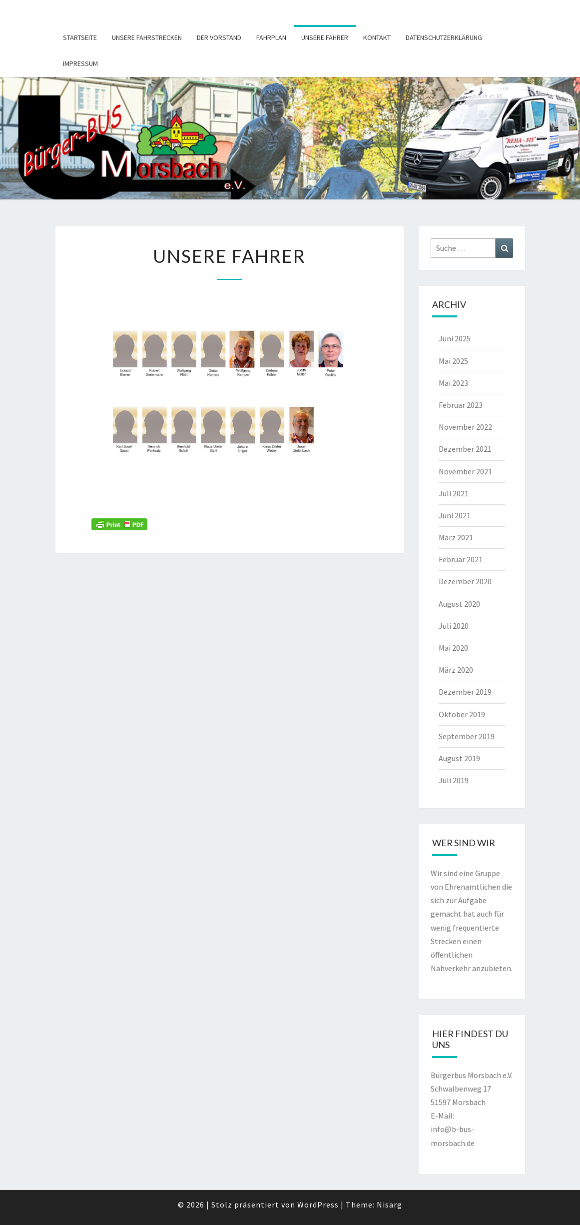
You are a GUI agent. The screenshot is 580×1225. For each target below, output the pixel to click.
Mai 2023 (453, 383)
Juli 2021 (454, 493)
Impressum (80, 63)
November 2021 (465, 471)
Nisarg (389, 1205)
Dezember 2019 (465, 692)
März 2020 (456, 670)
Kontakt (377, 37)
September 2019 (467, 736)
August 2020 (459, 604)
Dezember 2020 (465, 581)
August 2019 (459, 758)
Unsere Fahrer (324, 37)
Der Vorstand (219, 37)
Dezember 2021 (465, 449)
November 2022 (465, 427)
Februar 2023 (461, 405)
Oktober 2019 (462, 714)
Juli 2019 (454, 780)
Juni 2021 (455, 515)
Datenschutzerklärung (444, 37)
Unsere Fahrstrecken (147, 37)
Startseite (80, 37)
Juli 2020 (454, 626)
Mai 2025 (453, 361)
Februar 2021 (461, 559)
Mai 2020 (453, 648)
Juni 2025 (455, 338)
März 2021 (456, 537)
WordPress (318, 1205)
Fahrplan (271, 37)
